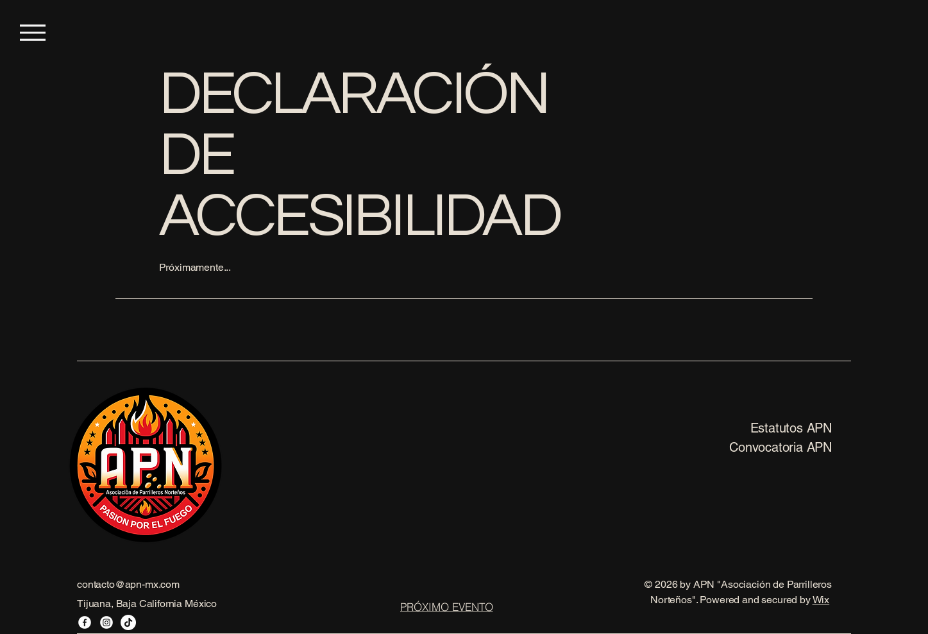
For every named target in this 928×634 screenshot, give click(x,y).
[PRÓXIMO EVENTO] (446, 606)
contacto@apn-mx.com (128, 584)
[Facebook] (84, 622)
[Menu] (32, 32)
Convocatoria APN (780, 447)
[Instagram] (106, 622)
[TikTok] (128, 622)
